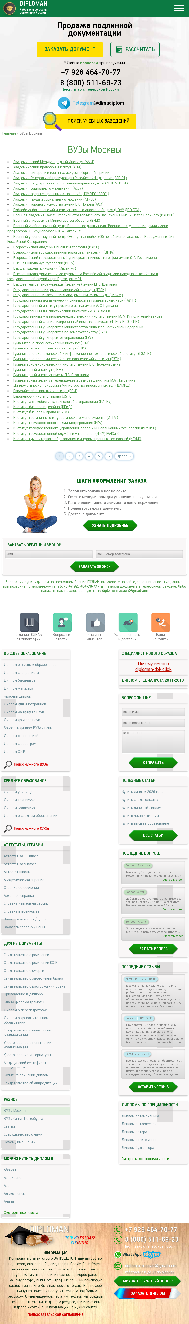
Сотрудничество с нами (23, 1134)
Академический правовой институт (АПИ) (47, 167)
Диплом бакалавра (20, 680)
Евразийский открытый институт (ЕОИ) (45, 391)
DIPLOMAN (49, 1229)
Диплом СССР (14, 751)
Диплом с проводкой (21, 736)
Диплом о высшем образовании (30, 664)
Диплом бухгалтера (138, 1152)
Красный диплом (18, 696)
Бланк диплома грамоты (24, 1002)
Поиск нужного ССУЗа (31, 828)
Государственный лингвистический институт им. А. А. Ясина (62, 311)
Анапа (9, 1201)
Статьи (9, 1126)
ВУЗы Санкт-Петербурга (23, 1118)
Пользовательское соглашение (55, 1315)
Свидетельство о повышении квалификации (27, 1032)
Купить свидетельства (140, 804)
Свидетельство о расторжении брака (34, 986)
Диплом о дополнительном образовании (26, 1020)
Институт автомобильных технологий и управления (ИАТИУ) (62, 401)
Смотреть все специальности (145, 1163)
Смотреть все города (21, 1212)
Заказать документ (69, 49)
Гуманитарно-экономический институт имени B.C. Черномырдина (67, 364)
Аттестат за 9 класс (20, 864)
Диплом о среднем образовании (30, 815)
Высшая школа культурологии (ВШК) (43, 263)
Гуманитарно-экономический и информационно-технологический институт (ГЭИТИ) (82, 353)
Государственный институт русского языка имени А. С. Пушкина (65, 305)
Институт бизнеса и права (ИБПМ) (41, 412)
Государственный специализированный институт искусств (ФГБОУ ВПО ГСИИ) (76, 321)
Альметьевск (14, 1193)
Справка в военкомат (21, 911)
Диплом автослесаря (139, 1128)
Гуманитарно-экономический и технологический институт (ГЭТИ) (67, 359)
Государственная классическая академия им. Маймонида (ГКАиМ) (68, 295)
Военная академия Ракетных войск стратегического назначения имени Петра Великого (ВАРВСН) (94, 215)
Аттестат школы (17, 872)
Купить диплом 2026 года (142, 796)
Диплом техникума (19, 800)
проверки (89, 63)
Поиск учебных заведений (98, 121)
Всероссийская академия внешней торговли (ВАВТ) (56, 247)
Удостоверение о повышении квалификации (27, 1044)
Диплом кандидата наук (24, 712)
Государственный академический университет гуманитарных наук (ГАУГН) (74, 300)
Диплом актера (134, 1136)
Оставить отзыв (153, 1091)
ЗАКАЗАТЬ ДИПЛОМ (148, 1293)
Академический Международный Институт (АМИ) (53, 162)
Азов (8, 1185)
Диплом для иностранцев (25, 704)
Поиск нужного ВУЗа (31, 764)
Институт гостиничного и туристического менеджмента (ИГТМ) (65, 417)
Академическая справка (24, 880)
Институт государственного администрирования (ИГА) (57, 423)
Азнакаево (12, 1178)
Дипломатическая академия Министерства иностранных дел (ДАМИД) (71, 385)
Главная (9, 133)
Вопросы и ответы (61, 637)
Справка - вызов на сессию (26, 903)
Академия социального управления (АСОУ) (48, 188)
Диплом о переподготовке (26, 1010)
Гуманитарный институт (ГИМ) (38, 370)
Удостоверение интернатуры (27, 1055)
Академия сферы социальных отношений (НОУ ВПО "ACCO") (61, 194)
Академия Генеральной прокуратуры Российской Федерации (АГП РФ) (70, 178)
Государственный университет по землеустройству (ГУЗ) (60, 332)
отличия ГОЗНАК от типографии (29, 637)
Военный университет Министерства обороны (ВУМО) (57, 220)
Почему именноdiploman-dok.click (153, 666)
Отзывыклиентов (94, 637)
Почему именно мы (19, 1142)
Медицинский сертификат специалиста (25, 1065)
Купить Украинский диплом (26, 1075)
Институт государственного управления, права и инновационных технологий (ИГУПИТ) (84, 428)
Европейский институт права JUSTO (42, 396)
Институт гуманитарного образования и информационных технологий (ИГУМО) (77, 439)
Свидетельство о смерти (24, 970)
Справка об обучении (21, 887)
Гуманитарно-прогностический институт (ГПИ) (51, 343)
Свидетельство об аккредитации (31, 1083)
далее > (124, 456)
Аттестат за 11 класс (21, 856)
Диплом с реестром (20, 743)
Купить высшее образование (145, 828)
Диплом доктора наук (22, 720)
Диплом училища (18, 792)
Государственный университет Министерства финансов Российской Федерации (78, 327)
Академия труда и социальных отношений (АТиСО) (54, 199)
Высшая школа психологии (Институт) (44, 268)
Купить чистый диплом (140, 820)
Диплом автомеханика (140, 1120)
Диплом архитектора (139, 1144)
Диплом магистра (18, 688)
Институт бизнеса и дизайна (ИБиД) (42, 407)
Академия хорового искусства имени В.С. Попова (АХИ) (58, 204)
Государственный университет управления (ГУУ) (53, 337)
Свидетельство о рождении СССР (30, 962)
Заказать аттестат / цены (25, 919)
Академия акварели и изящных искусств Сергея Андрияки (61, 172)
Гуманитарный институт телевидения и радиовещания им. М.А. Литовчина (74, 380)
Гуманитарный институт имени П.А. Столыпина (51, 375)
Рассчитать (140, 49)
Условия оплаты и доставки (127, 637)
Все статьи (153, 840)
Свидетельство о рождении (26, 955)
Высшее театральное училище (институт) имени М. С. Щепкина (65, 284)
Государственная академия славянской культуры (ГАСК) (59, 290)
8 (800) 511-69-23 (91, 83)
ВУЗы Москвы (15, 1110)
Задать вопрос (153, 953)
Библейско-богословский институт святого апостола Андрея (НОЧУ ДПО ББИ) (77, 210)
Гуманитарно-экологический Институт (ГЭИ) (49, 348)
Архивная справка (19, 895)
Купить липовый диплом (141, 812)
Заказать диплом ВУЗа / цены (28, 728)
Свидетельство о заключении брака (33, 978)
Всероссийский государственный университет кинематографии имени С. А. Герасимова (85, 258)
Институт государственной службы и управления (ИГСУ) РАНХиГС (66, 433)
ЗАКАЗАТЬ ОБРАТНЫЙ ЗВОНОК (148, 1281)
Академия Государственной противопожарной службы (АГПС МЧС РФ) (70, 183)
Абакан (10, 1170)
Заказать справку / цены (24, 927)
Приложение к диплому (23, 994)
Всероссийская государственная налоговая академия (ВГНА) (63, 252)
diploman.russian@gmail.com (125, 590)
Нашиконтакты (160, 637)
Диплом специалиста (21, 672)
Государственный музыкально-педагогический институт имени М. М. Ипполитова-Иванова (87, 316)
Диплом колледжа (19, 808)
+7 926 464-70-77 (91, 73)
